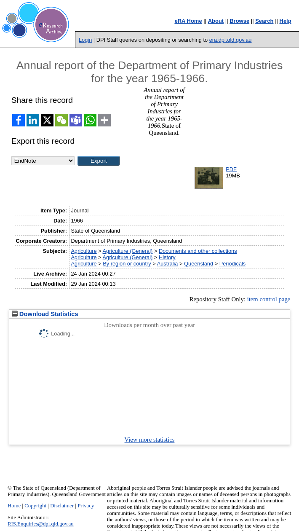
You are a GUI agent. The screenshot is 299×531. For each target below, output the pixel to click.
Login (85, 40)
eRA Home (188, 21)
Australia (167, 263)
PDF (231, 169)
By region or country (127, 263)
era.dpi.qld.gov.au (230, 40)
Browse (239, 21)
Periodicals (232, 263)
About (216, 21)
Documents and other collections (198, 251)
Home (14, 506)
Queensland (198, 263)
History (167, 257)
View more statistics (150, 439)
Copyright (35, 506)
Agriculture (83, 251)
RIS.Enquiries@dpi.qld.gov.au (41, 524)
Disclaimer (62, 506)
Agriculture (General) (128, 251)
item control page (269, 299)
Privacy (85, 506)
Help (285, 21)
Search (264, 21)
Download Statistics (45, 314)
